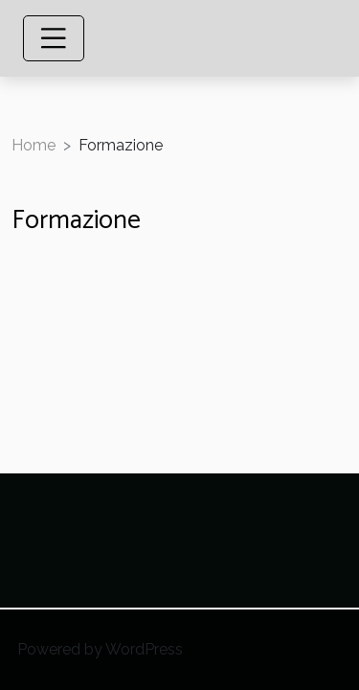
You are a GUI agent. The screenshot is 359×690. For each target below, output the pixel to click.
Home (33, 145)
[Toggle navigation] (53, 38)
